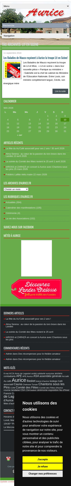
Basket (31, 380)
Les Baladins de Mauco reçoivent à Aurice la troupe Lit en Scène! (35, 58)
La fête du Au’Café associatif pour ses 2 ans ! (28, 148)
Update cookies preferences (14, 481)
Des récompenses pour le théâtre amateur (39, 353)
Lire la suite (60, 91)
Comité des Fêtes (27, 387)
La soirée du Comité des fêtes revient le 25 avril (29, 161)
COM (12, 388)
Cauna (18, 384)
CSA (22, 390)
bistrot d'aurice (42, 381)
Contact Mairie (12, 410)
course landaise (12, 390)
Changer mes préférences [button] (43, 473)
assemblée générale (50, 376)
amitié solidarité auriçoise (42, 373)
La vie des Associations (17, 218)
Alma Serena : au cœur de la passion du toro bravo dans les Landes (36, 154)
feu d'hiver (64, 390)
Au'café (65, 376)
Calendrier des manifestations (21, 207)
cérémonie (42, 390)
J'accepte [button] (42, 459)
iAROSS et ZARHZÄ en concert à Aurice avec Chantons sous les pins (36, 168)
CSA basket (31, 390)
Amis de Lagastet (23, 373)
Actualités (10, 202)
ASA (36, 375)
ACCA (11, 373)
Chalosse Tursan (30, 384)
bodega (53, 381)
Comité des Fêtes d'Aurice (51, 388)
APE (19, 375)
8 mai (6, 373)
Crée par (11, 466)
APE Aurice (28, 376)
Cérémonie (11, 213)
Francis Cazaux (12, 393)
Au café (7, 381)
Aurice (19, 380)
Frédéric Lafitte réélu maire (19, 174)
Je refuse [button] (42, 466)
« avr (19, 135)
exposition (53, 390)
